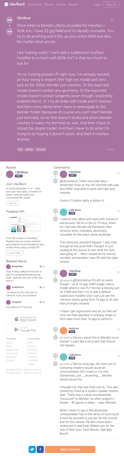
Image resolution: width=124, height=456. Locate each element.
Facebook (32, 361)
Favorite (108, 150)
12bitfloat (27, 19)
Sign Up (111, 4)
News (9, 347)
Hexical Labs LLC (32, 371)
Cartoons (32, 354)
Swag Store (12, 351)
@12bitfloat (67, 339)
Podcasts (32, 358)
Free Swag (11, 354)
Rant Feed (35, 4)
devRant (10, 371)
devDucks (11, 358)
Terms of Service (32, 374)
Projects (31, 347)
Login (97, 4)
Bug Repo (32, 351)
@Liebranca (67, 281)
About (9, 344)
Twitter (30, 365)
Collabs (61, 4)
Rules (30, 344)
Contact (10, 361)
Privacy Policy (13, 374)
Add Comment (70, 449)
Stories (48, 4)
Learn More (15, 254)
